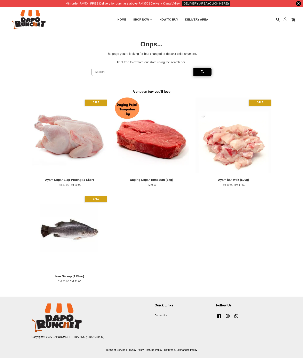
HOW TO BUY (168, 20)
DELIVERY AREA (196, 20)
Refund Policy (154, 351)
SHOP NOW (142, 20)
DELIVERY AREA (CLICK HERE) (206, 3)
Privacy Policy (135, 351)
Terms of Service (115, 351)
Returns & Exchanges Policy (180, 351)
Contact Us (161, 317)
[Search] (142, 74)
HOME (122, 20)
